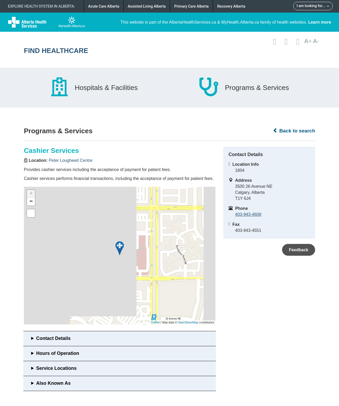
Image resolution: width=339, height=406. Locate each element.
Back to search (294, 130)
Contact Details (53, 338)
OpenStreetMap (188, 322)
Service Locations (56, 368)
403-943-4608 (248, 214)
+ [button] (31, 194)
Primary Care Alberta (191, 6)
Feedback (298, 250)
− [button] (31, 202)
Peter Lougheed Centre (70, 160)
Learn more (319, 22)
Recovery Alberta (231, 6)
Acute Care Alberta (103, 6)
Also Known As (53, 383)
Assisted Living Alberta (147, 6)
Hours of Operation (57, 353)
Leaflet (155, 322)
